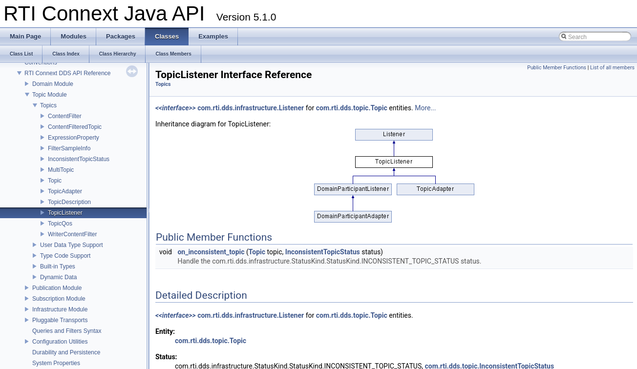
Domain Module (52, 84)
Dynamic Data (58, 277)
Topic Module (49, 94)
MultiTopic (61, 169)
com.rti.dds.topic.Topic (351, 108)
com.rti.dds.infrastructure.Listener (250, 108)
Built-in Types (57, 266)
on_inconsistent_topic (210, 252)
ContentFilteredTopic (75, 126)
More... (425, 108)
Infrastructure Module (59, 309)
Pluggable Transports (59, 320)
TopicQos (60, 223)
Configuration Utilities (59, 341)
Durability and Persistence (66, 352)
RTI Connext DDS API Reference (67, 73)
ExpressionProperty (73, 137)
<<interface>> (175, 108)
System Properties (56, 363)
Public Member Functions (556, 67)
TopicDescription (69, 202)
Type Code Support (65, 255)
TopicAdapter (65, 191)
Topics (48, 105)
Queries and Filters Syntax (66, 331)
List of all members (612, 67)
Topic (55, 180)
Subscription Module (58, 298)
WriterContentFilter (72, 234)
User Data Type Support (71, 245)
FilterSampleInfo (69, 148)
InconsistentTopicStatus (78, 159)
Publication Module (57, 288)
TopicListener (65, 212)
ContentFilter (65, 116)
